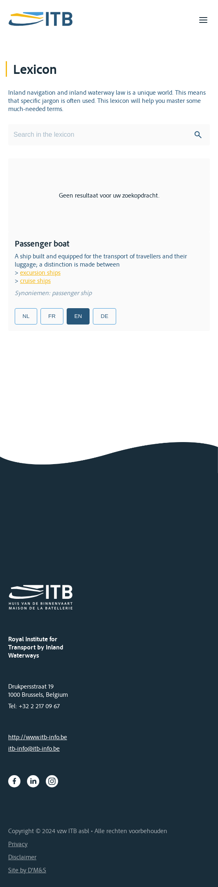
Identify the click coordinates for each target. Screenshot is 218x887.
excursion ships (40, 272)
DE (104, 316)
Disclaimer (22, 857)
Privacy (17, 844)
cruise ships (35, 280)
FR (52, 316)
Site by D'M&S (27, 870)
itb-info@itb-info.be (34, 748)
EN (78, 316)
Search (198, 134)
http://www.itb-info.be (37, 737)
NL (25, 316)
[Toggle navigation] (203, 20)
